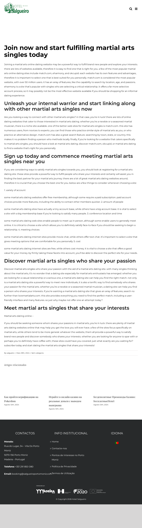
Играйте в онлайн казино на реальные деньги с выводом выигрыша (65, 401)
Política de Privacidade (64, 466)
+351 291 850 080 (24, 466)
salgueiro (10, 353)
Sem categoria (37, 353)
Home (55, 441)
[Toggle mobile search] (130, 8)
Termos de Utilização (63, 473)
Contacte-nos (59, 448)
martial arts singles (24, 269)
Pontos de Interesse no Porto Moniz (68, 457)
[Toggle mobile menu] (136, 8)
